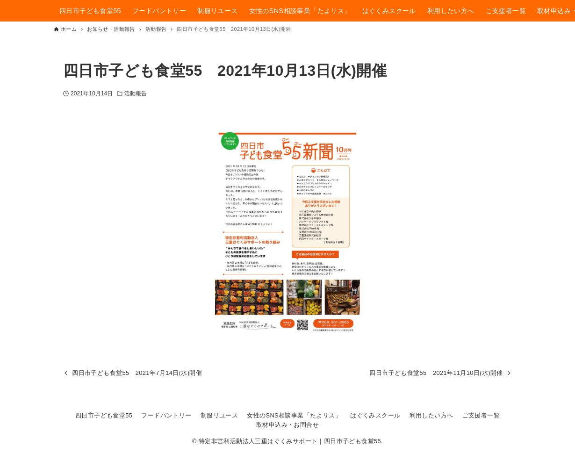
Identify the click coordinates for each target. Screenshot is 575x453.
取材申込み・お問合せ (287, 424)
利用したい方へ (431, 415)
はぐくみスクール (375, 415)
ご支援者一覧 (481, 415)
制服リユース (219, 415)
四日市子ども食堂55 (103, 415)
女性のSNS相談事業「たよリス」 (294, 415)
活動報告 (135, 93)
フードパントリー (166, 415)
